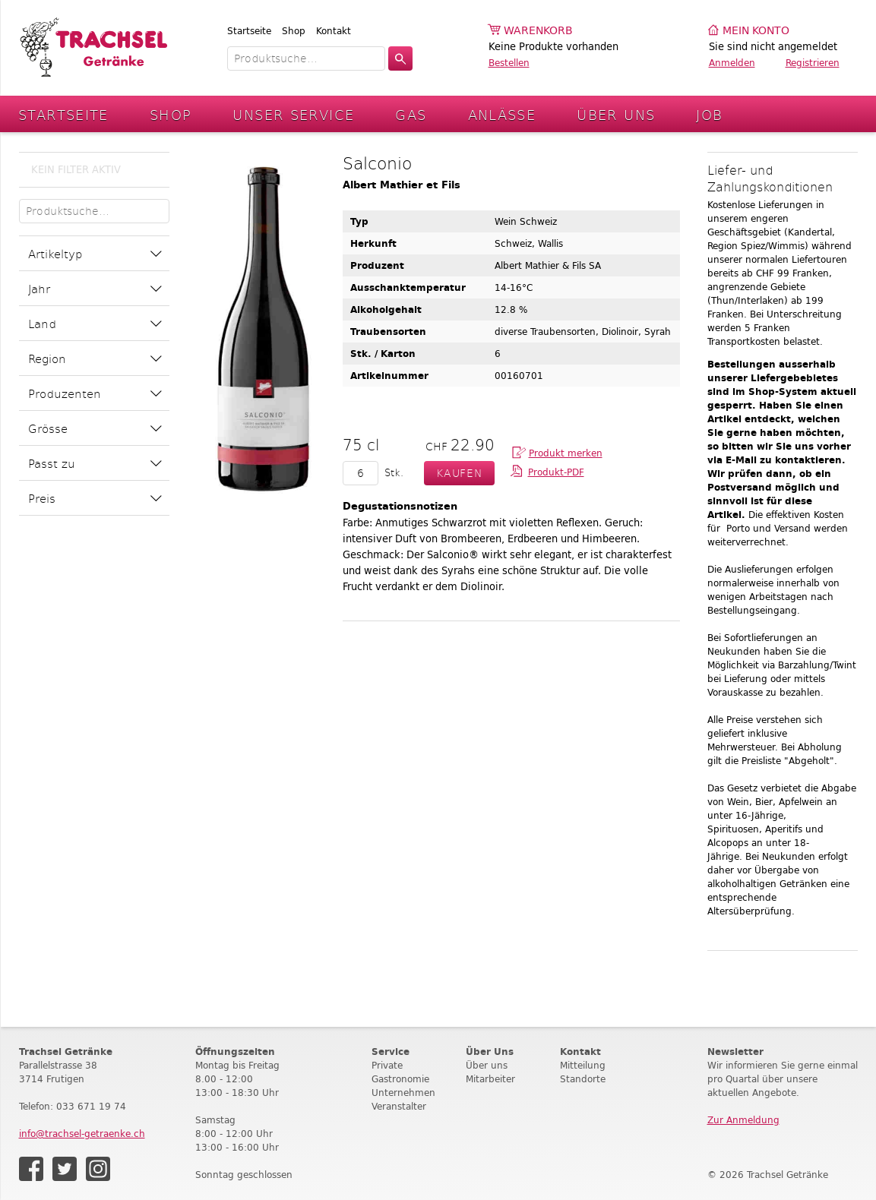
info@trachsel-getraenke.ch (82, 1133)
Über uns (487, 1065)
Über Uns (616, 114)
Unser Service (293, 114)
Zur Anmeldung (743, 1120)
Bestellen (509, 62)
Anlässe (502, 114)
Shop (293, 31)
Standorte (583, 1079)
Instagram (98, 1169)
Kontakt (333, 31)
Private (387, 1065)
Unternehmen (403, 1092)
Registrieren (813, 62)
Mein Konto (756, 31)
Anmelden (732, 62)
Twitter (64, 1169)
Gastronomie (400, 1079)
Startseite (249, 31)
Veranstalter (399, 1106)
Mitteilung (583, 1065)
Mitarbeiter (490, 1079)
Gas (410, 114)
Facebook (31, 1169)
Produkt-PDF (556, 472)
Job (709, 114)
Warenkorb (538, 31)
